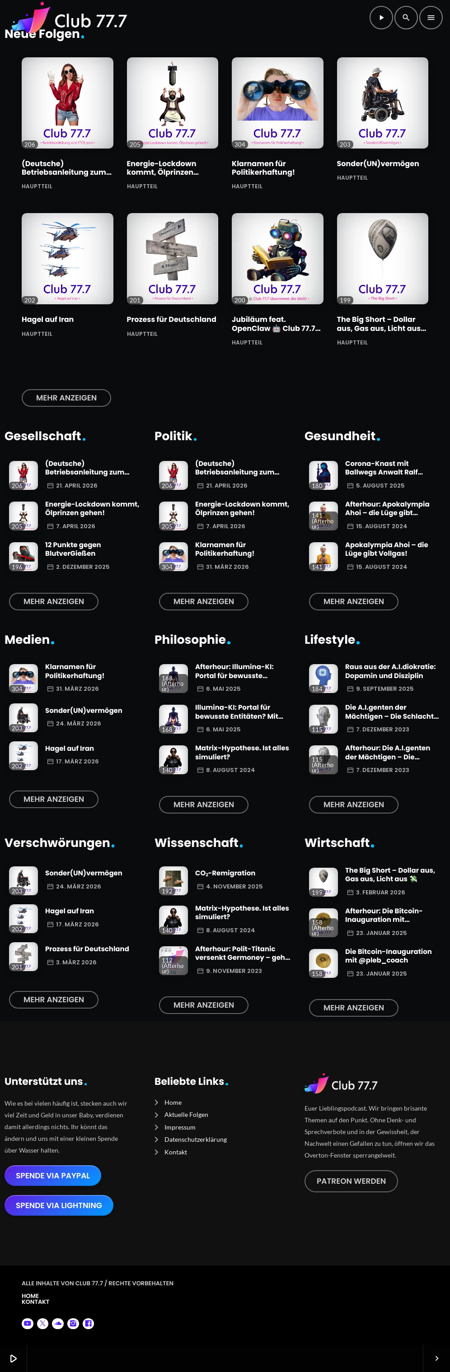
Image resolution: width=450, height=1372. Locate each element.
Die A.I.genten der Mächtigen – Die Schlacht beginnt (389, 716)
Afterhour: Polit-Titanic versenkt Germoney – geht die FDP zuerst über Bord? (241, 958)
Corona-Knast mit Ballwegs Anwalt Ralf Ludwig (381, 472)
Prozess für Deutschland (171, 319)
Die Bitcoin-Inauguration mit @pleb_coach (388, 956)
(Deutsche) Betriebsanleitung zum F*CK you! (64, 172)
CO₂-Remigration (225, 873)
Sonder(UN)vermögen (378, 163)
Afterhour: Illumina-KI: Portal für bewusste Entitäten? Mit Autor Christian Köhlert (234, 680)
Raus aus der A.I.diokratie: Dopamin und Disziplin (390, 671)
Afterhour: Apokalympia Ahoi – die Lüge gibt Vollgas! (387, 513)
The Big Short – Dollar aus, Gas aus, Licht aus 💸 (379, 328)
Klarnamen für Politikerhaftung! (263, 167)
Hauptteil (37, 186)
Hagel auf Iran (48, 319)
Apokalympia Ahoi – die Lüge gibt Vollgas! (386, 549)
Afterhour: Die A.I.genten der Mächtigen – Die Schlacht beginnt (388, 757)
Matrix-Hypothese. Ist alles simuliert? (242, 753)
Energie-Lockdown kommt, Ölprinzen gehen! (162, 172)
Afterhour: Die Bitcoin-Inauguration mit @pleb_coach (384, 920)
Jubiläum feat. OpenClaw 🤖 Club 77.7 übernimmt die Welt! (273, 328)
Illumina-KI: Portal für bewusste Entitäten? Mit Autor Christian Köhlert (236, 716)
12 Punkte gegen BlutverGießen (73, 549)
